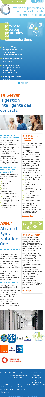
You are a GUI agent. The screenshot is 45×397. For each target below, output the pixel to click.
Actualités (21, 389)
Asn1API (34, 380)
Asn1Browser (36, 383)
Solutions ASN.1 (37, 372)
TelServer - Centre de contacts (19, 375)
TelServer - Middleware (16, 378)
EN (40, 1)
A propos (20, 384)
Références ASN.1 (7, 387)
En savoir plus (27, 216)
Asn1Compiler (36, 378)
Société (20, 387)
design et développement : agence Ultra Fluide (22, 396)
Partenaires (5, 392)
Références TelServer (8, 389)
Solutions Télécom (15, 372)
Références (4, 384)
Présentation (36, 375)
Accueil (3, 372)
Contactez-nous (14, 1)
